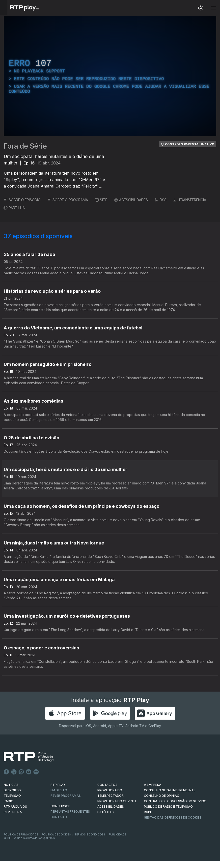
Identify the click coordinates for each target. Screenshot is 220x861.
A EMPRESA (152, 785)
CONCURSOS (60, 806)
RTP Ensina (13, 812)
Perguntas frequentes (70, 811)
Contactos (61, 817)
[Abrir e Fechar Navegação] (213, 8)
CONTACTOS (107, 785)
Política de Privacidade (21, 834)
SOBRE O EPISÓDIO (22, 200)
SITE (101, 200)
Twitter (14, 772)
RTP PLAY (58, 785)
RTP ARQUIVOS (15, 806)
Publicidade (117, 834)
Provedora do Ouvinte (117, 801)
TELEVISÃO (12, 795)
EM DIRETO (59, 790)
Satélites (105, 812)
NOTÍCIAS (11, 785)
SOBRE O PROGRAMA (68, 200)
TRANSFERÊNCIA (189, 200)
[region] (110, 76)
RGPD (148, 812)
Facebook (6, 772)
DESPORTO (12, 790)
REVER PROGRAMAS (66, 795)
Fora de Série (25, 146)
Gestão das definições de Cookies (172, 817)
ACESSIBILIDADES (131, 200)
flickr (36, 772)
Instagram (21, 772)
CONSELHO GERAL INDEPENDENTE (169, 790)
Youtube (28, 772)
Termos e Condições (90, 834)
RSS (160, 200)
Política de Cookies (56, 834)
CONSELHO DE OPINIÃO (161, 795)
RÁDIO (8, 801)
